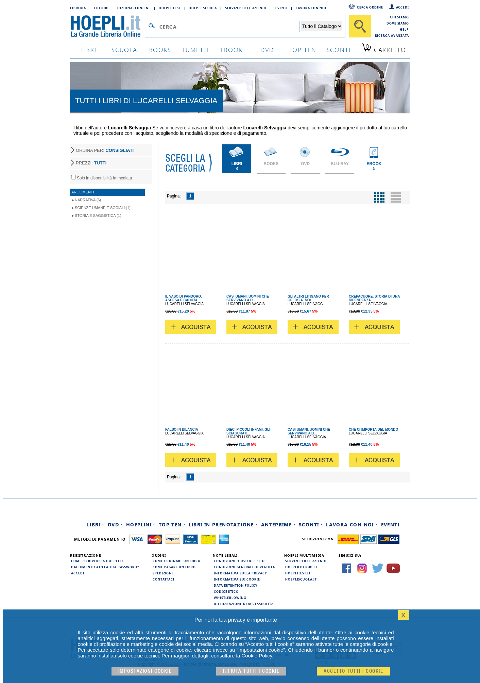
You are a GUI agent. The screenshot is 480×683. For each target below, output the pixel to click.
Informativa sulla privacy (240, 573)
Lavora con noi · (351, 524)
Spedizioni (163, 573)
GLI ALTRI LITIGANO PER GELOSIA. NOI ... (308, 298)
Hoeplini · (140, 524)
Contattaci (163, 579)
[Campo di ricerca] (229, 26)
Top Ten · (172, 524)
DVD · (115, 524)
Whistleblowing (230, 597)
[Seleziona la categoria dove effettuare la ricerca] (321, 26)
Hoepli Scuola (203, 8)
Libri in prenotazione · (223, 524)
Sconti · (311, 524)
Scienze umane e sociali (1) (103, 208)
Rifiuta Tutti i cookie (251, 671)
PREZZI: (91, 162)
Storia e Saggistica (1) (98, 215)
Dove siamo (398, 23)
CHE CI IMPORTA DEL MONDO (373, 429)
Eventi (281, 8)
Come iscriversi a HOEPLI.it (97, 561)
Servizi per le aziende (246, 8)
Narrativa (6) (88, 200)
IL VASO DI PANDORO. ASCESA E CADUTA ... (183, 298)
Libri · (95, 524)
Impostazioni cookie (145, 671)
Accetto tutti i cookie (353, 671)
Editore (101, 8)
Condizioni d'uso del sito (239, 561)
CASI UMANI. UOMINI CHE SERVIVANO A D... (247, 298)
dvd (267, 49)
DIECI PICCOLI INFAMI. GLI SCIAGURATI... (248, 431)
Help (404, 29)
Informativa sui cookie (237, 579)
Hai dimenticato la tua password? (105, 567)
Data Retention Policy (235, 585)
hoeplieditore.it (301, 567)
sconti (339, 49)
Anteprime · (278, 524)
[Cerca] (360, 26)
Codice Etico (226, 591)
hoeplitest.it (298, 573)
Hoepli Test (170, 8)
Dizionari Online (133, 8)
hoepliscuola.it (301, 579)
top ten (302, 49)
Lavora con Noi (311, 8)
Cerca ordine (370, 7)
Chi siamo (399, 17)
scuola (124, 49)
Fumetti (196, 49)
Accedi (402, 7)
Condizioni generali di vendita (244, 567)
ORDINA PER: (105, 150)
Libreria (78, 8)
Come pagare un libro (174, 567)
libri (89, 49)
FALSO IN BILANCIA (181, 429)
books (160, 49)
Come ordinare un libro (177, 561)
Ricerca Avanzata (392, 35)
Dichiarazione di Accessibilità (244, 604)
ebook (232, 49)
